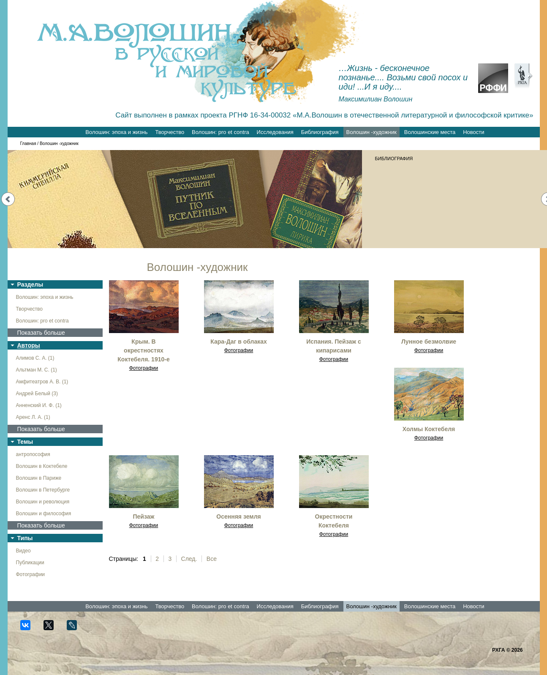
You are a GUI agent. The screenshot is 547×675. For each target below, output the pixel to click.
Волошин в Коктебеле (42, 466)
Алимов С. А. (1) (35, 358)
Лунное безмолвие (428, 341)
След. (189, 558)
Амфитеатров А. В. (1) (42, 382)
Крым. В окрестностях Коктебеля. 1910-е (143, 350)
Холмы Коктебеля (429, 429)
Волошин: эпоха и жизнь (116, 132)
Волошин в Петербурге (43, 490)
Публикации (30, 563)
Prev (8, 199)
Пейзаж (144, 516)
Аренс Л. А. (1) (33, 417)
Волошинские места (429, 132)
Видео (23, 551)
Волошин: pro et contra (220, 132)
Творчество (169, 132)
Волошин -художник (371, 132)
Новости (473, 132)
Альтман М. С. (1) (36, 370)
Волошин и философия (43, 513)
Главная (28, 143)
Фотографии (30, 574)
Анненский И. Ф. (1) (39, 405)
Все (212, 558)
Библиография (320, 132)
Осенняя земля (238, 516)
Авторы (28, 345)
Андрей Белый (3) (37, 393)
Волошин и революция (43, 502)
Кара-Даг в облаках (238, 341)
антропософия (33, 454)
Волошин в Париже (39, 478)
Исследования (275, 132)
